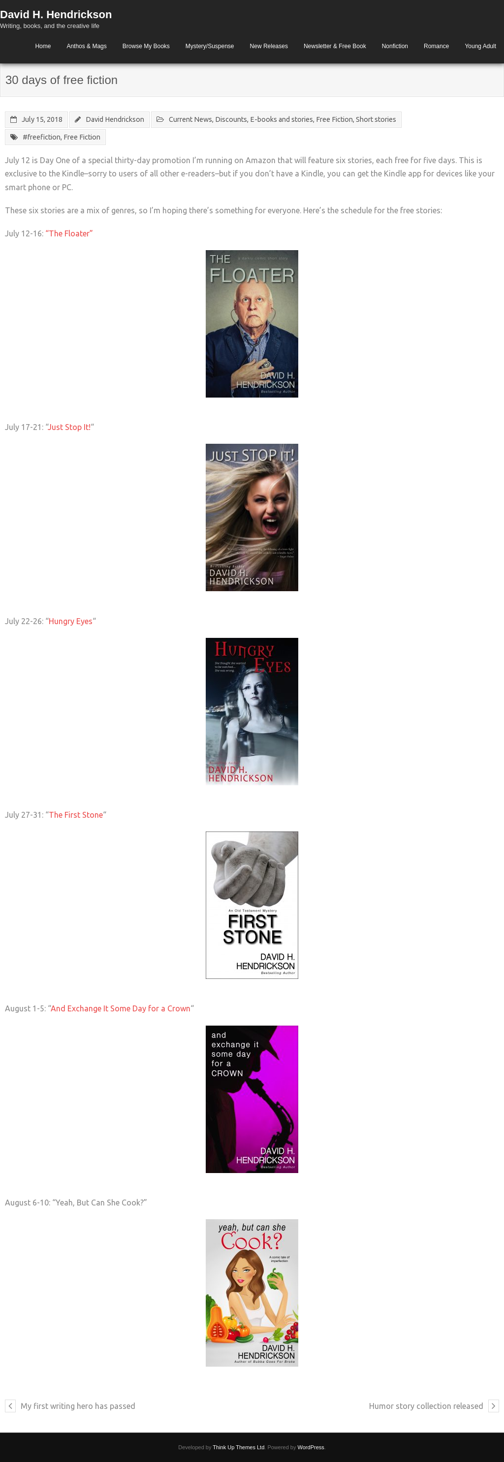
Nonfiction (395, 46)
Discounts (231, 119)
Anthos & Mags (86, 46)
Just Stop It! (69, 427)
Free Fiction (334, 119)
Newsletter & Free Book (335, 46)
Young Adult (480, 46)
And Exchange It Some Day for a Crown (120, 1008)
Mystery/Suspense (210, 46)
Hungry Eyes (71, 621)
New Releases (269, 46)
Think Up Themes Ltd (238, 1447)
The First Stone (76, 814)
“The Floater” (70, 233)
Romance (436, 46)
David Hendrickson (115, 119)
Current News (190, 119)
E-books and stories (281, 119)
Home (43, 46)
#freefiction (42, 137)
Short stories (376, 119)
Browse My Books (146, 46)
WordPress (311, 1447)
